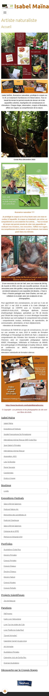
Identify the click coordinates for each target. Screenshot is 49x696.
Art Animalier (8, 647)
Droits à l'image (9, 478)
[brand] (23, 6)
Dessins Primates (10, 555)
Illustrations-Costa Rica (12, 550)
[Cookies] (5, 691)
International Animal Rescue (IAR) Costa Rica (20, 440)
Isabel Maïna (8, 423)
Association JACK (10, 456)
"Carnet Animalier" (10, 636)
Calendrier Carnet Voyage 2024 (15, 641)
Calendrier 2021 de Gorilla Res (15, 658)
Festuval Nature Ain (11, 509)
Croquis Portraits (10, 588)
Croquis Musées (10, 583)
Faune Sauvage (9, 467)
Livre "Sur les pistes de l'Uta (14, 625)
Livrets (6, 491)
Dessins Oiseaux (10, 572)
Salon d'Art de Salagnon (12, 504)
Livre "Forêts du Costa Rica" (14, 630)
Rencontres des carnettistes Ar (15, 515)
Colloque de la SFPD (11, 531)
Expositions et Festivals (12, 429)
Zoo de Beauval (9, 601)
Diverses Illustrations (11, 663)
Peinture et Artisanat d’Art (13, 537)
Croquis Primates (10, 561)
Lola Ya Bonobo (9, 462)
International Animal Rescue (14, 451)
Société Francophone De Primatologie (17, 434)
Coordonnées (8, 473)
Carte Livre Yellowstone (12, 619)
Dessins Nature (9, 577)
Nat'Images (8, 614)
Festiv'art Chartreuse (11, 520)
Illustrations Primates (11, 652)
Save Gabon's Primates (12, 445)
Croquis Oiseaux (10, 566)
